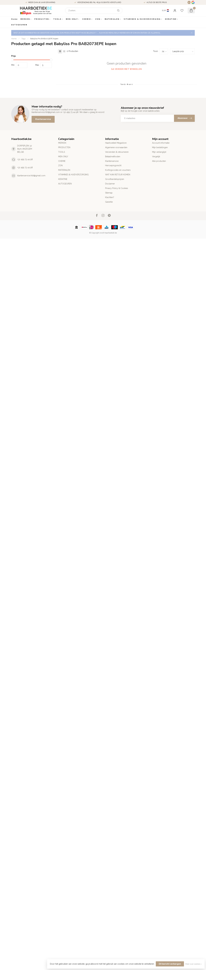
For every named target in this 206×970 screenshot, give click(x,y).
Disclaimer (110, 184)
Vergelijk (156, 156)
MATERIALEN (112, 19)
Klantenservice (43, 119)
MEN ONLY (72, 19)
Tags (23, 38)
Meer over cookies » (193, 964)
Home (14, 19)
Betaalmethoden (112, 156)
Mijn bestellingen (160, 147)
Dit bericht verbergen (170, 964)
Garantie (109, 202)
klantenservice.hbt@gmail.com (31, 175)
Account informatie (160, 143)
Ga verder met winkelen (126, 69)
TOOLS (57, 19)
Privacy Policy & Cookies (116, 188)
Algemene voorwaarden (116, 147)
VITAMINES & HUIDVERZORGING (142, 19)
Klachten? (109, 197)
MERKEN (25, 19)
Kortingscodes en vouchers (118, 170)
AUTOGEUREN (19, 25)
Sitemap (109, 193)
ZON (97, 19)
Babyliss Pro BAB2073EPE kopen (44, 38)
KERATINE (171, 19)
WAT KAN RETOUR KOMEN (117, 174)
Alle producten (159, 161)
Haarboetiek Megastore (115, 143)
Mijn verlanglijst (159, 152)
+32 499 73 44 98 (25, 159)
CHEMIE (86, 19)
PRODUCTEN (41, 19)
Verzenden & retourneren (117, 152)
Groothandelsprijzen (114, 179)
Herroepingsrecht (113, 165)
